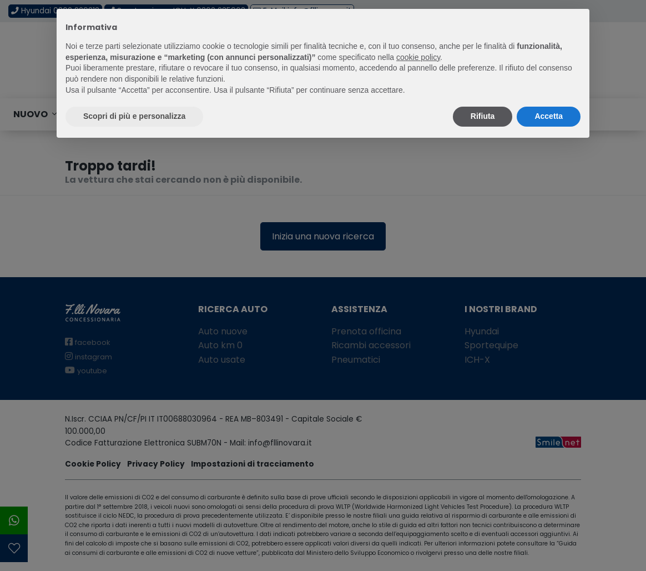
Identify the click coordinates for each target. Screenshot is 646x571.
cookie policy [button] (418, 57)
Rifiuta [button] (483, 116)
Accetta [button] (548, 116)
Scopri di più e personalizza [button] (134, 116)
